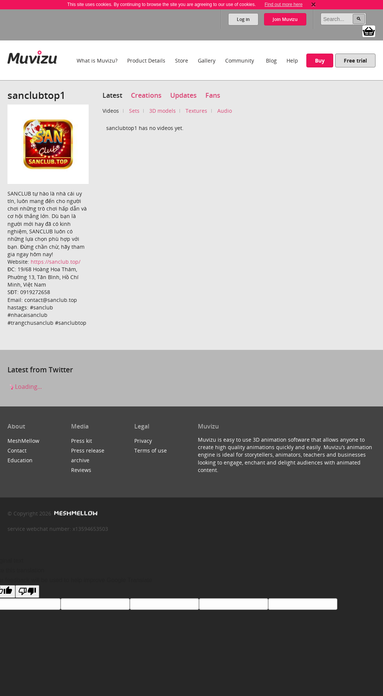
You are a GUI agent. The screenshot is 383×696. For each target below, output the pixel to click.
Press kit (81, 440)
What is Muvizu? (97, 60)
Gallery (206, 60)
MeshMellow (23, 440)
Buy (320, 60)
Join (285, 19)
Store (181, 60)
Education (20, 460)
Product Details (146, 60)
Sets (134, 110)
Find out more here (283, 4)
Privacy (143, 440)
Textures (196, 110)
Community (239, 60)
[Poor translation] (27, 591)
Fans (212, 95)
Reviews (81, 469)
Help (292, 60)
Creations (146, 95)
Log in (243, 19)
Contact (17, 450)
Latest (112, 95)
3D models (162, 110)
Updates (183, 95)
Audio (224, 110)
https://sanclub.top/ (55, 261)
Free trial (355, 60)
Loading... (24, 386)
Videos (110, 110)
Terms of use (150, 450)
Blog (271, 60)
